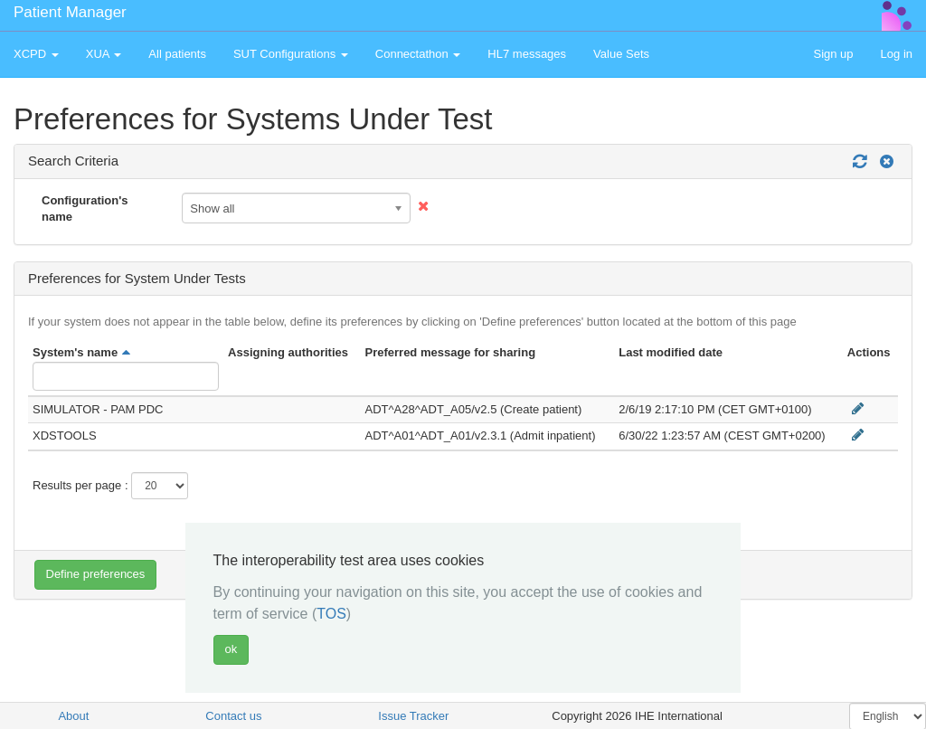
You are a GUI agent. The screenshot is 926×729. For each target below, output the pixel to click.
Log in (896, 54)
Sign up (833, 54)
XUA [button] (104, 54)
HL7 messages (526, 54)
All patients (177, 54)
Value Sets (621, 54)
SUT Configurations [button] (290, 54)
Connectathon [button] (418, 54)
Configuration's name (85, 209)
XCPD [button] (36, 54)
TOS (331, 613)
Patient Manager (70, 12)
